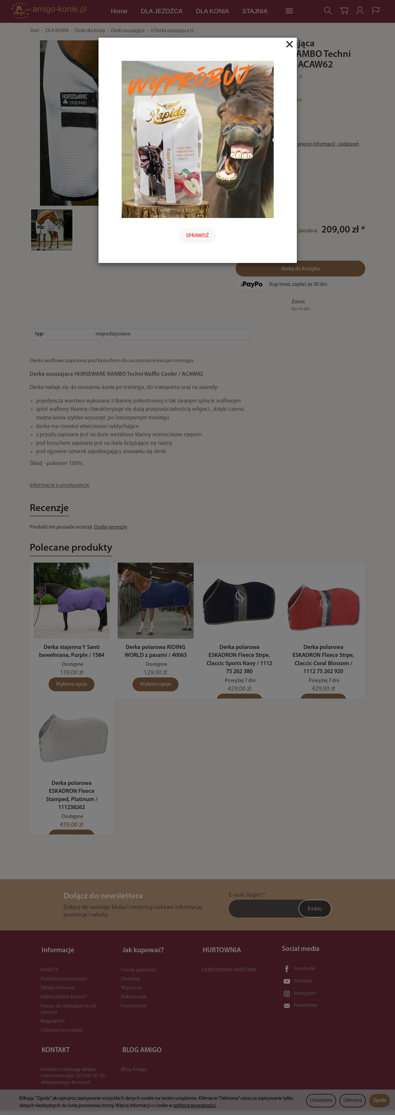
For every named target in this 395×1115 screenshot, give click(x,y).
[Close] (290, 44)
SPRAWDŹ (197, 235)
